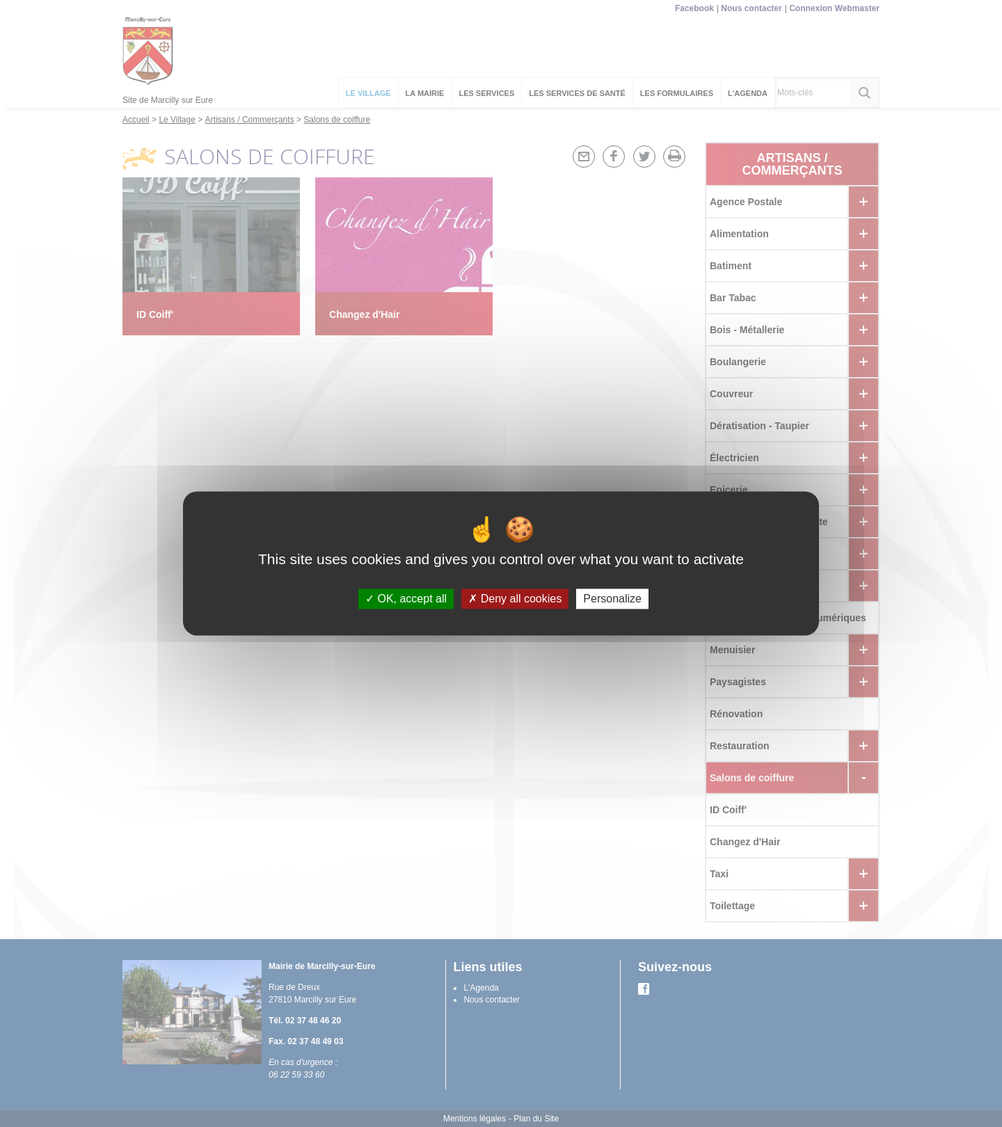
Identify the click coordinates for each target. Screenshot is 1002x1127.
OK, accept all (406, 599)
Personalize (612, 599)
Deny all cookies (515, 599)
